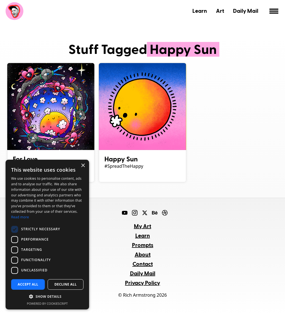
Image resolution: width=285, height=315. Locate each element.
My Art (142, 225)
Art (220, 10)
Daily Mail (245, 10)
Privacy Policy (142, 282)
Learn (199, 10)
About (143, 254)
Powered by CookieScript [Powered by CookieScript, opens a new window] (47, 303)
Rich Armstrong (14, 11)
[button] (47, 296)
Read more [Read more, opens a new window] (20, 217)
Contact (142, 263)
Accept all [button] (28, 284)
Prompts (142, 244)
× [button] (83, 166)
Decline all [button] (66, 284)
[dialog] (47, 234)
